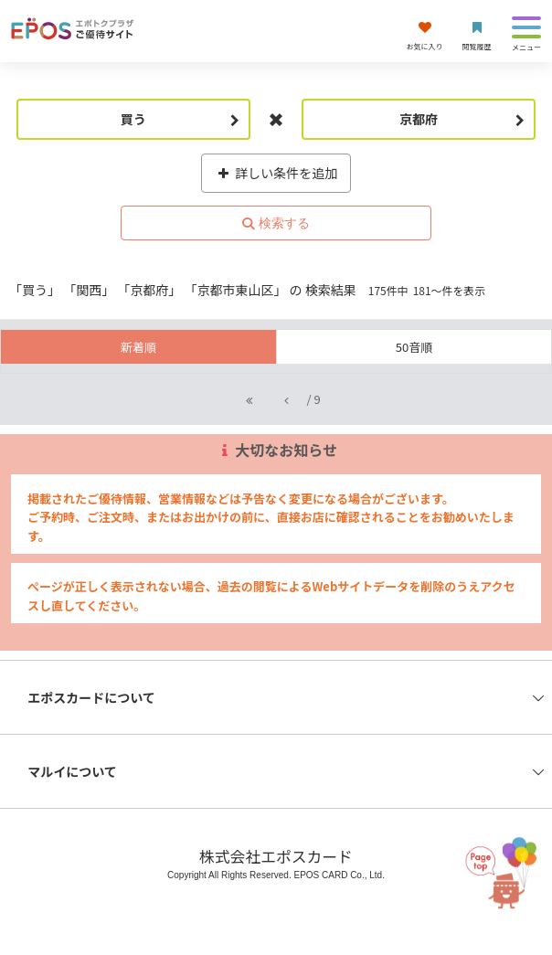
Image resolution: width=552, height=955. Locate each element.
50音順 (414, 346)
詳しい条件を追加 (276, 173)
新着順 (138, 346)
